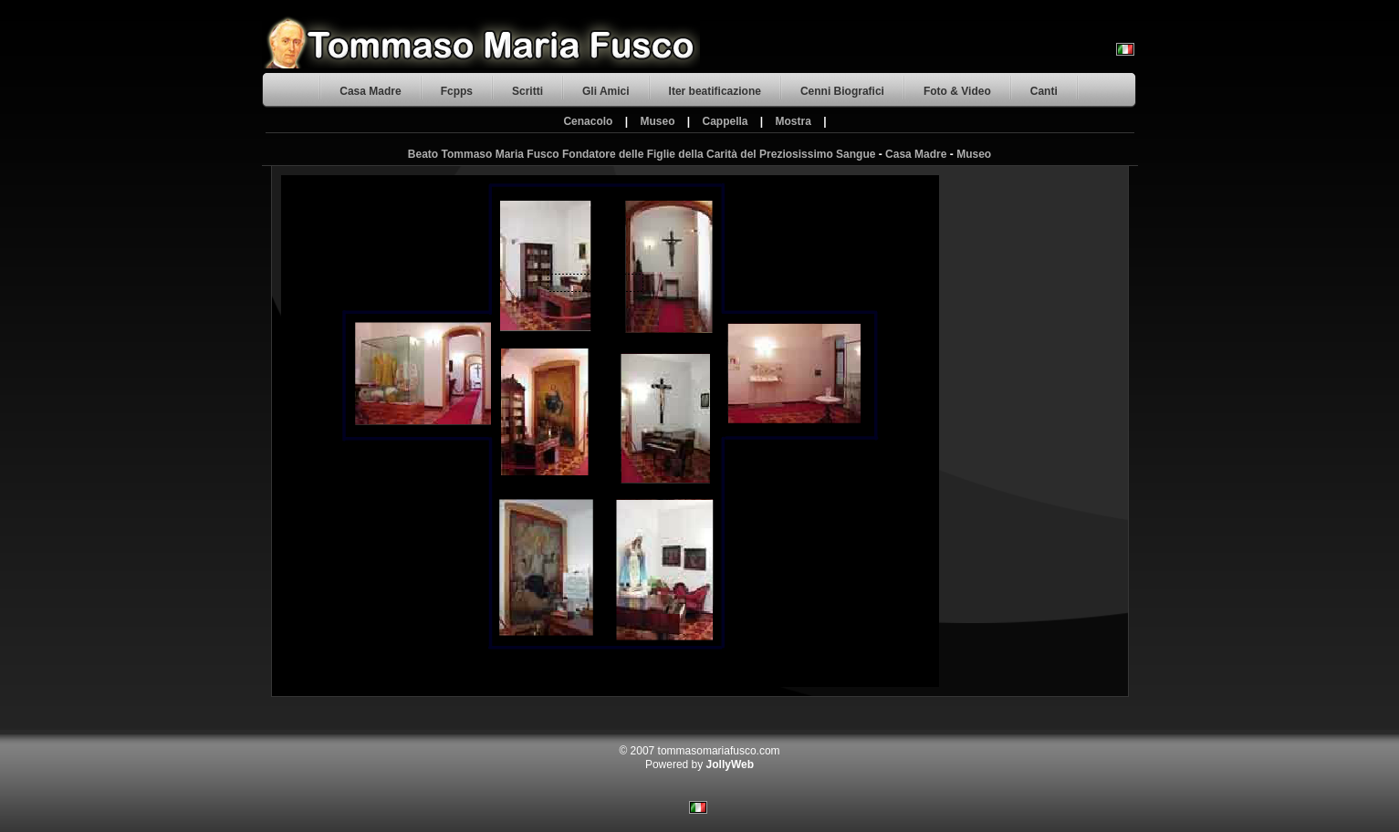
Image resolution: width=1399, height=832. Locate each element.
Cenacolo (587, 121)
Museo (657, 121)
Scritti (527, 91)
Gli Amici (606, 91)
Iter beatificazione (715, 91)
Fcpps (457, 91)
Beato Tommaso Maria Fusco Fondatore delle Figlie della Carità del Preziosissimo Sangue (642, 154)
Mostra (793, 121)
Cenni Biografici (842, 91)
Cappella (725, 121)
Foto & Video (957, 91)
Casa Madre (370, 91)
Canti (1044, 91)
